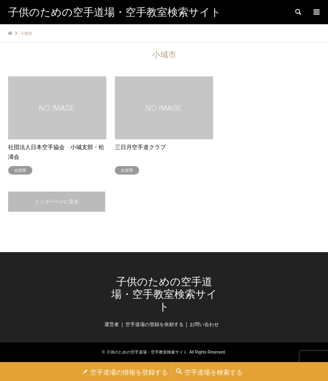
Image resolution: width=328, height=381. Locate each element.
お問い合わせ (204, 324)
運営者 (111, 324)
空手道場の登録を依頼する (154, 324)
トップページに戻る (56, 201)
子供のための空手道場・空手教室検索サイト (164, 294)
